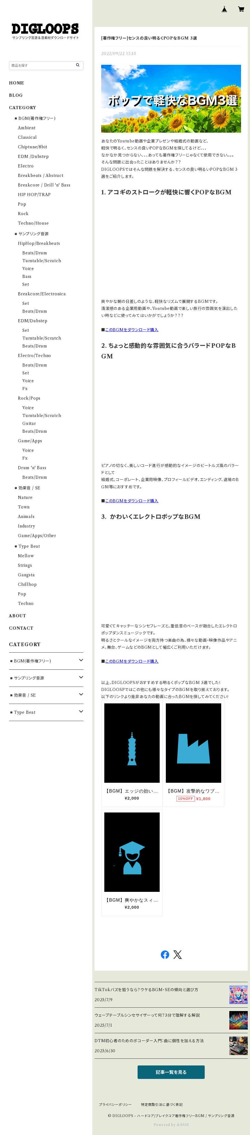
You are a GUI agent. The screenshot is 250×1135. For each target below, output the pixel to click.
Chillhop (27, 584)
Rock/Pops (29, 398)
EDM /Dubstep (33, 156)
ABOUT (17, 615)
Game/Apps (30, 440)
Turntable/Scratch (41, 260)
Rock (23, 213)
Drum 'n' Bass (32, 467)
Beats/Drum (34, 252)
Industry (26, 526)
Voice (28, 268)
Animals (26, 516)
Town (24, 507)
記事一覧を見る (171, 1072)
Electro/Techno (34, 355)
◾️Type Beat (26, 546)
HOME (16, 83)
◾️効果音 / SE (27, 488)
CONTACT (21, 628)
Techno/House (33, 223)
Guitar (29, 423)
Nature (25, 497)
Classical (27, 137)
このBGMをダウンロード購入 (132, 329)
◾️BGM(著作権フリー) (34, 118)
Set (25, 284)
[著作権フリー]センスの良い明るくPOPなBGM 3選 (149, 38)
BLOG (16, 95)
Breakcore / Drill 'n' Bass (44, 185)
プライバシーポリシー (115, 1104)
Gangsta (26, 574)
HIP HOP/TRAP (34, 194)
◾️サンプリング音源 (31, 233)
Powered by (171, 1125)
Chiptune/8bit (32, 146)
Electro (26, 166)
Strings (25, 565)
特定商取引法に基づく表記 (162, 1104)
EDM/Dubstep (33, 320)
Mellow (26, 555)
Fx (25, 388)
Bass (27, 276)
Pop (22, 204)
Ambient (27, 127)
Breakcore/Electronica (42, 293)
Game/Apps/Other (37, 535)
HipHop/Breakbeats (39, 243)
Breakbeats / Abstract (40, 175)
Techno (26, 603)
